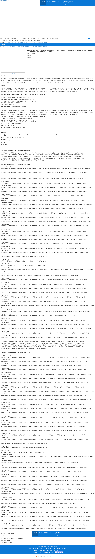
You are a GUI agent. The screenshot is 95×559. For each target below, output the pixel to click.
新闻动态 (54, 1)
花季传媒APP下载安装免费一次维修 (35, 88)
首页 (5, 42)
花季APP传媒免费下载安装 (65, 3)
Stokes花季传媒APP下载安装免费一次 (56, 221)
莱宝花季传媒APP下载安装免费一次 (10, 172)
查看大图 (13, 73)
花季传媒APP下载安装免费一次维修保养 (20, 42)
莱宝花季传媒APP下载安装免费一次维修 (38, 42)
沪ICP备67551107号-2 (44, 552)
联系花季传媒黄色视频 (70, 2)
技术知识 (60, 1)
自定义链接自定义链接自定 (5, 0)
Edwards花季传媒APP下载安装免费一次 (55, 168)
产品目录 (9, 42)
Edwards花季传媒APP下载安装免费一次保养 (79, 168)
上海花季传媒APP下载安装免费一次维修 (29, 528)
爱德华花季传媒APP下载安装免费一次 (10, 168)
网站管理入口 (52, 552)
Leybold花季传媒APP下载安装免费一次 (52, 172)
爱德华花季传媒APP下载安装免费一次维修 (11, 357)
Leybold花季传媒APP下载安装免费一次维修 (54, 361)
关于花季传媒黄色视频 (43, 2)
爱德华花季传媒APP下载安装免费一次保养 (33, 168)
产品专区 (48, 1)
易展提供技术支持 (35, 552)
